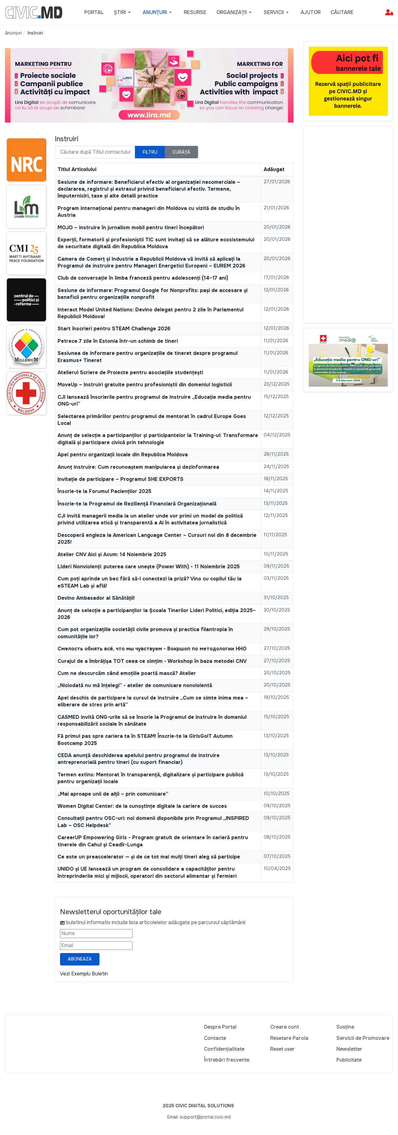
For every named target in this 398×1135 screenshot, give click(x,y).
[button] (123, 12)
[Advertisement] (348, 224)
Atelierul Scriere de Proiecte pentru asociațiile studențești (130, 372)
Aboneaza (80, 959)
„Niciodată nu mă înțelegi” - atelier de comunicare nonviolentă (135, 685)
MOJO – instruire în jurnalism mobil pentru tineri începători (131, 227)
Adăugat (274, 169)
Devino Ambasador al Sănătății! (96, 598)
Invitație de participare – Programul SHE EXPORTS (120, 479)
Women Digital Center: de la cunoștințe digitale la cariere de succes (142, 806)
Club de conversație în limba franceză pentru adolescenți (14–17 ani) (143, 278)
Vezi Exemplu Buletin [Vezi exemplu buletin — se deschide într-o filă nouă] (84, 973)
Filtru (150, 152)
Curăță (181, 152)
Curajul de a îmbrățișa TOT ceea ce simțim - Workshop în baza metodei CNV (152, 661)
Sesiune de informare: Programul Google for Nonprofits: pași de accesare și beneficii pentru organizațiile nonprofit (153, 293)
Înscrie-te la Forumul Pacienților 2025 (104, 491)
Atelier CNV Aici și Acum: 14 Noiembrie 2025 (112, 554)
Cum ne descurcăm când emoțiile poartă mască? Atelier (127, 673)
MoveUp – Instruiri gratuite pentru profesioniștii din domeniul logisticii (145, 384)
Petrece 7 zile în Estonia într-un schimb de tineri (118, 341)
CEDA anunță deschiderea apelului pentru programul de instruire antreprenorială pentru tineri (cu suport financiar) (139, 758)
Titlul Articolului (77, 169)
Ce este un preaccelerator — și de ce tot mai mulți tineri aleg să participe (149, 857)
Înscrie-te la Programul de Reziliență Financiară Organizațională (137, 503)
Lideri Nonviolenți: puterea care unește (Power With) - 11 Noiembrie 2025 (149, 566)
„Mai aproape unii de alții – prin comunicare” (113, 794)
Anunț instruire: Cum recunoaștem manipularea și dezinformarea (138, 467)
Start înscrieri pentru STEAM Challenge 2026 (114, 328)
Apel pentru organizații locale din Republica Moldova (123, 454)
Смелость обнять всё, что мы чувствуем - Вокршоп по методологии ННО (152, 648)
